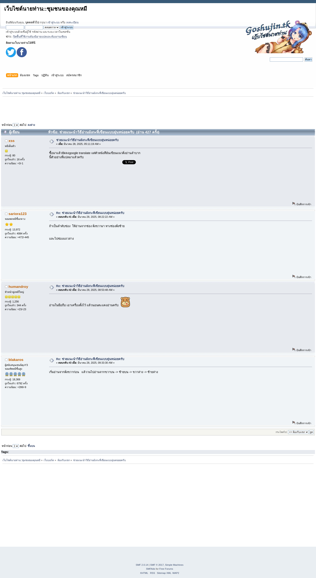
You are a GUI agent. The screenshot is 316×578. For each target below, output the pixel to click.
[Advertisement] (158, 108)
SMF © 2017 (157, 565)
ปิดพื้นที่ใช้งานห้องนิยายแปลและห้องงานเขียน (40, 36)
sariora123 (18, 214)
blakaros (16, 360)
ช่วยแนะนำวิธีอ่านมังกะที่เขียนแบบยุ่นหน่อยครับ (87, 140)
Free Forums (166, 569)
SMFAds (150, 569)
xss (12, 141)
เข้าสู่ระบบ (53, 22)
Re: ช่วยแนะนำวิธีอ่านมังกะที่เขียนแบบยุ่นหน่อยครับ (90, 213)
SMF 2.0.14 (142, 565)
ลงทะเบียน (72, 22)
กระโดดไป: (281, 432)
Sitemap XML (164, 573)
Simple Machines (174, 565)
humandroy (18, 287)
